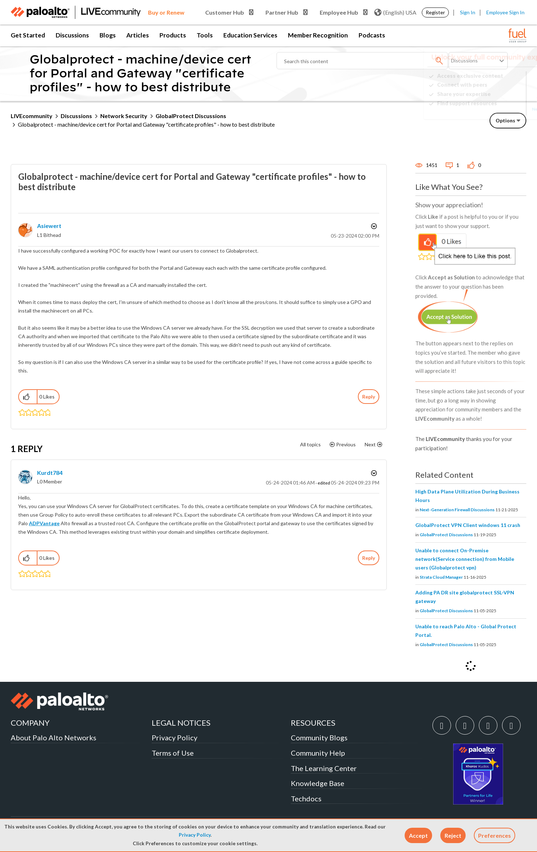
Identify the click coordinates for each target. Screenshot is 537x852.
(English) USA (395, 12)
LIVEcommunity (31, 115)
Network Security (123, 115)
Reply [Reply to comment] (368, 558)
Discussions (72, 35)
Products (172, 35)
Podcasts (372, 35)
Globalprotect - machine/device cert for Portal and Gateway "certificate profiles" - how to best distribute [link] (146, 124)
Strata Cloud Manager (441, 577)
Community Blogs (319, 737)
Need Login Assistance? (494, 109)
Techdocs (306, 798)
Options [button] (505, 120)
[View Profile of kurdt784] (49, 472)
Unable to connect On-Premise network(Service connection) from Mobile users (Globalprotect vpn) (464, 558)
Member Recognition (318, 35)
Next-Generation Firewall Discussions (457, 509)
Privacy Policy (195, 835)
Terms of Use (173, 753)
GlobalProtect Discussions (191, 115)
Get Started (28, 35)
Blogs (108, 35)
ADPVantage (44, 523)
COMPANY (30, 722)
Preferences (494, 835)
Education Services (250, 35)
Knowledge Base (317, 783)
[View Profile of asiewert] (49, 225)
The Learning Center (324, 768)
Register (435, 12)
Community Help (318, 753)
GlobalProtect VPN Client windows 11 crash (467, 525)
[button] (418, 835)
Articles (137, 35)
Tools (205, 35)
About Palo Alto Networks (53, 737)
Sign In (467, 12)
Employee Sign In (505, 12)
